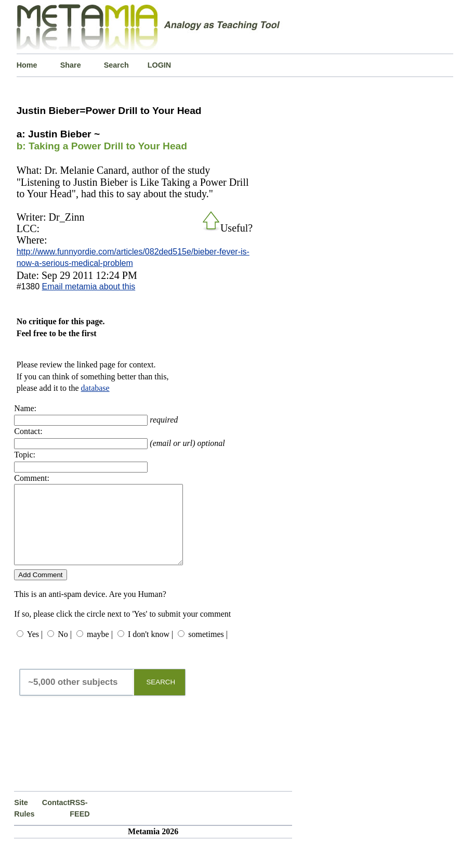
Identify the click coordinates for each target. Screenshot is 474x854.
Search (116, 65)
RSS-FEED (79, 824)
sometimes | (208, 649)
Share (70, 65)
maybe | (100, 649)
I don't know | (150, 649)
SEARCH (160, 698)
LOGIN (160, 65)
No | (65, 649)
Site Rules (24, 824)
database (95, 388)
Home (27, 65)
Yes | (35, 649)
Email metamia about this (89, 286)
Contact (56, 818)
